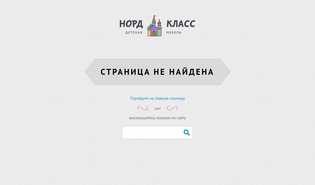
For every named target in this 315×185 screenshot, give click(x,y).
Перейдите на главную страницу (157, 98)
